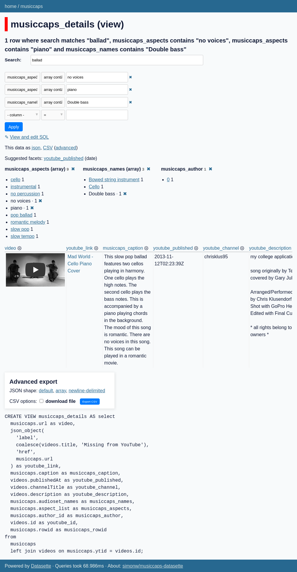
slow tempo (23, 236)
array (61, 390)
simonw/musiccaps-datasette (152, 565)
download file (58, 401)
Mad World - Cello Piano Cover (81, 263)
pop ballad (21, 215)
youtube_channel (221, 248)
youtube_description (270, 248)
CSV (48, 147)
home (11, 6)
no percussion (25, 193)
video (10, 248)
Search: (13, 59)
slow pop (20, 229)
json (36, 147)
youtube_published (63, 158)
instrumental (23, 186)
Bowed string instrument (114, 179)
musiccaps (31, 6)
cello (15, 179)
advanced (66, 147)
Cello (94, 186)
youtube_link (79, 248)
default (46, 390)
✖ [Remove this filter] (130, 77)
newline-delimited (87, 390)
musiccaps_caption (123, 248)
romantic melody (28, 222)
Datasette (41, 565)
